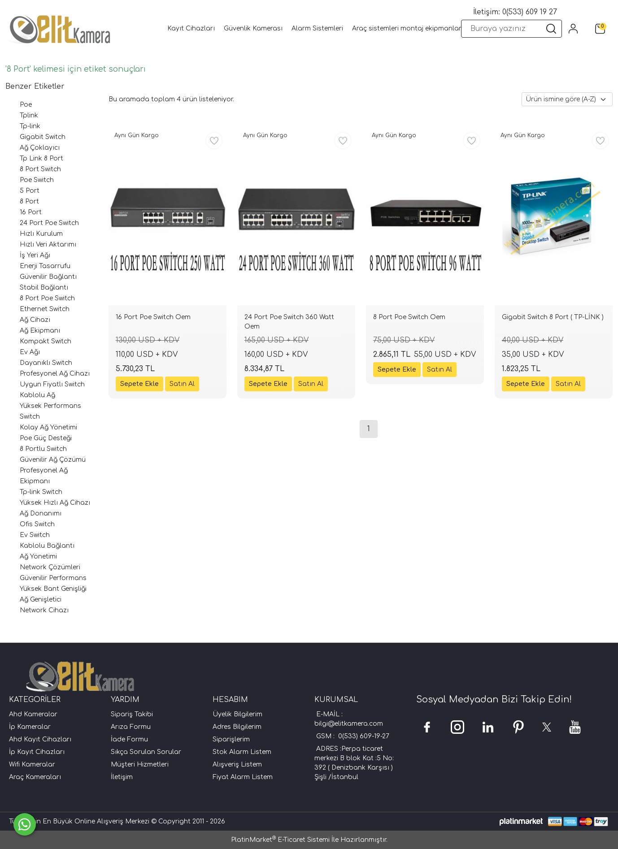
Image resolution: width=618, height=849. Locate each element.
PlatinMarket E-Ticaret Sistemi (280, 839)
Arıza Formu (131, 726)
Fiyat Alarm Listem (243, 777)
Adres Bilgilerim (237, 726)
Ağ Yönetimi (38, 556)
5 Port (29, 190)
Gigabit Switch (42, 137)
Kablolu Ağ (37, 395)
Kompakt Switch (45, 341)
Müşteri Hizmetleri (140, 764)
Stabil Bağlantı (44, 287)
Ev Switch (35, 535)
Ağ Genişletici (40, 599)
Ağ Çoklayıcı (40, 147)
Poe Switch (37, 180)
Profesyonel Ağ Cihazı (55, 373)
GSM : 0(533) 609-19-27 (352, 736)
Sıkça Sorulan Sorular (146, 752)
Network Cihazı (44, 610)
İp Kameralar (30, 726)
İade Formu (129, 739)
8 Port (29, 201)
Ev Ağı (30, 352)
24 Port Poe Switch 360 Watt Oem (289, 322)
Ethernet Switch (45, 309)
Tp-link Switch (41, 492)
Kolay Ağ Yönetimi (48, 427)
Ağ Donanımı (40, 513)
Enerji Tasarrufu (45, 266)
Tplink (29, 115)
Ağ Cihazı (35, 319)
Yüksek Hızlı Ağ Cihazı (55, 502)
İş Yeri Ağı (35, 255)
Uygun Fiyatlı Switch (52, 384)
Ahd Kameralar (33, 714)
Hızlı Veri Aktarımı (48, 244)
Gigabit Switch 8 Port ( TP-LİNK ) (553, 317)
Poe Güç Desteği (46, 438)
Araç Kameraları (35, 777)
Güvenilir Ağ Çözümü (53, 459)
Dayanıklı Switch (46, 363)
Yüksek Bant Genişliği (53, 588)
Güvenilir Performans (53, 578)
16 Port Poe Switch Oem (153, 317)
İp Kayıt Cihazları (37, 752)
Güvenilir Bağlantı (48, 276)
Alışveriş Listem (237, 764)
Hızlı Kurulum (41, 233)
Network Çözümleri (50, 567)
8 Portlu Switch (43, 449)
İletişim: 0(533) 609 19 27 (515, 12)
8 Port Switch (40, 169)
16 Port (31, 212)
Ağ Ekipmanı (40, 330)
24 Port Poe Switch (49, 223)
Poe (26, 104)
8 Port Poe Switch (47, 298)
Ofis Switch (37, 524)
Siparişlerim (231, 739)
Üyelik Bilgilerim (237, 714)
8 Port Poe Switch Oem (409, 317)
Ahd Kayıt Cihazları (40, 739)
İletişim (122, 777)
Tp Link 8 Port (41, 158)
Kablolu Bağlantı (47, 545)
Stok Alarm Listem (242, 752)
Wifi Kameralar (32, 764)
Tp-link (30, 126)
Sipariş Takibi (132, 714)
